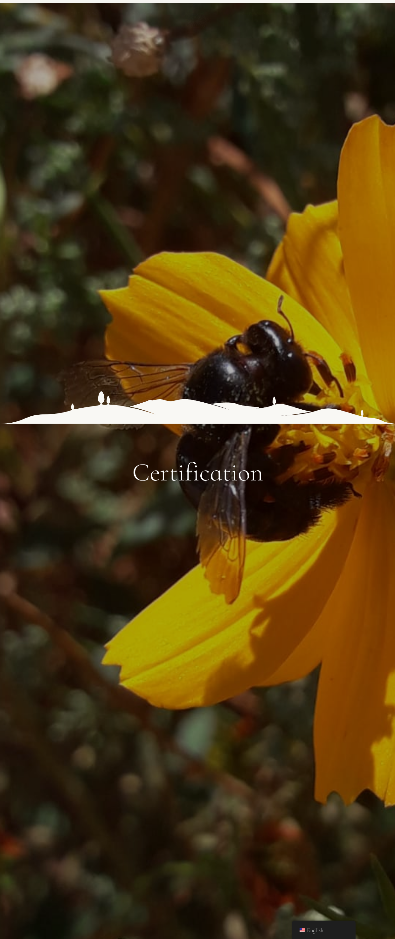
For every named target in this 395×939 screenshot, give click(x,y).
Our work (255, 14)
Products (139, 14)
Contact (335, 14)
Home (43, 14)
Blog (296, 14)
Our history (88, 14)
